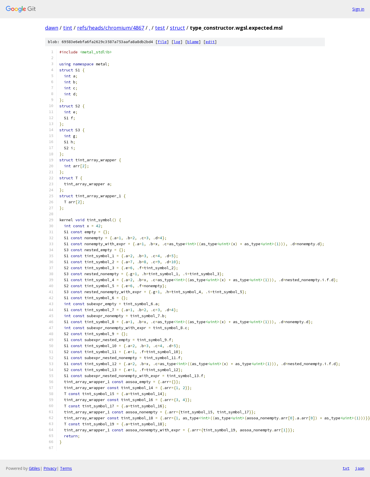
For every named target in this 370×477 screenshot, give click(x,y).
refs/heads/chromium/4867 (110, 27)
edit (210, 41)
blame (193, 41)
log (177, 41)
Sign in (358, 9)
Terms (66, 468)
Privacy (50, 468)
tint (67, 27)
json (359, 468)
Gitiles (34, 468)
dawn (51, 27)
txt (346, 468)
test (160, 27)
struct (177, 27)
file (162, 41)
